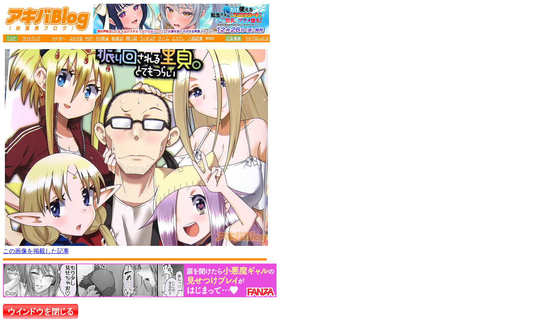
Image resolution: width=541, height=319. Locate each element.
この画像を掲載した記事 (36, 251)
